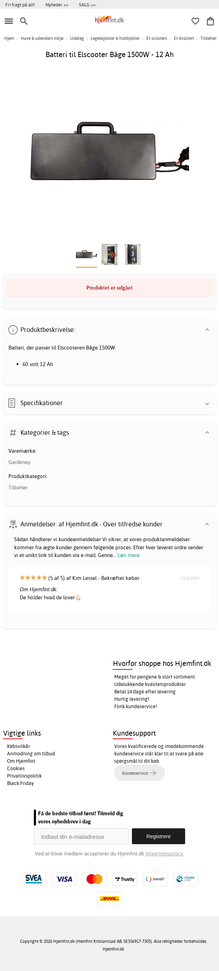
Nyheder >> (56, 4)
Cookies (16, 768)
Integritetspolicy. (165, 853)
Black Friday (20, 783)
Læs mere (128, 555)
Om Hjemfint (21, 761)
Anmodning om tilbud (31, 753)
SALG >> (87, 4)
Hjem (9, 38)
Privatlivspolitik (24, 776)
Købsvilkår (18, 746)
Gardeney (19, 462)
